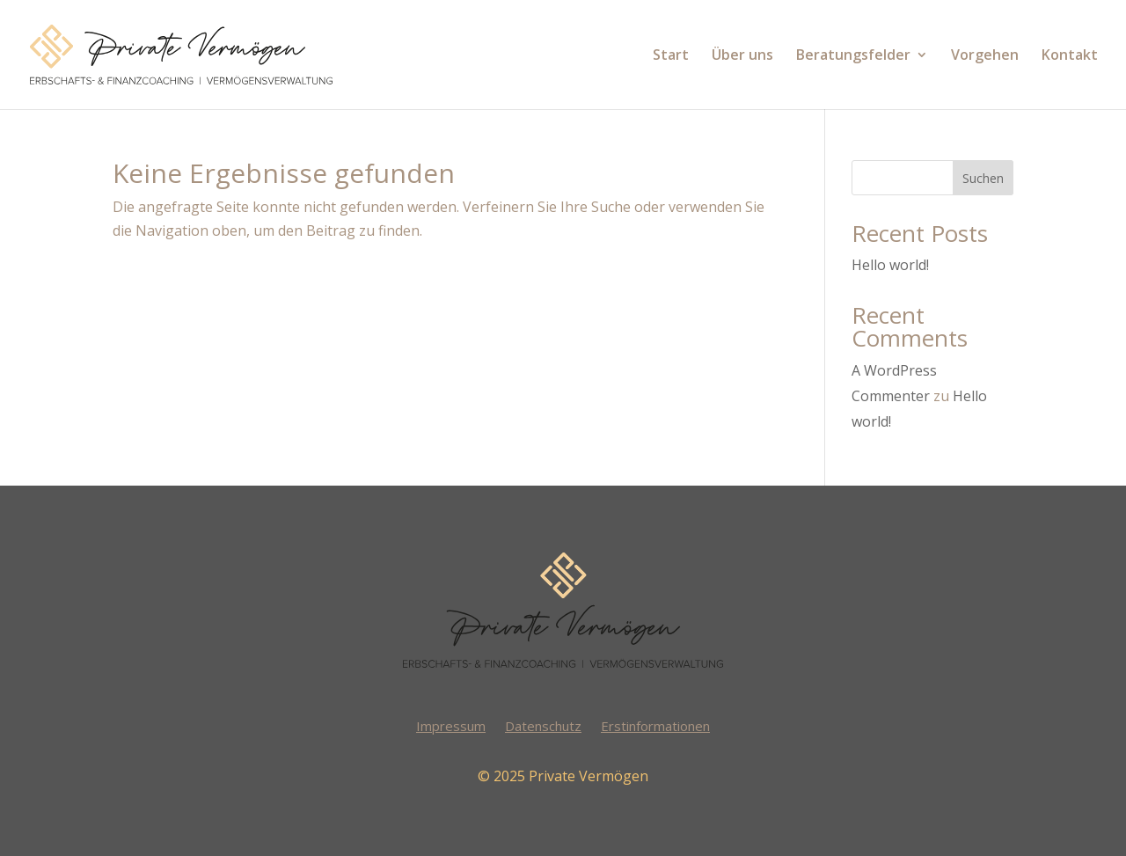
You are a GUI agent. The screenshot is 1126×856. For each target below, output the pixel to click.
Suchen (983, 178)
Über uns (742, 56)
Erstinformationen (655, 727)
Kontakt (1070, 56)
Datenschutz (543, 727)
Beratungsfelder (853, 56)
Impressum (451, 727)
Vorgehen (985, 56)
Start (671, 56)
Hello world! (890, 264)
